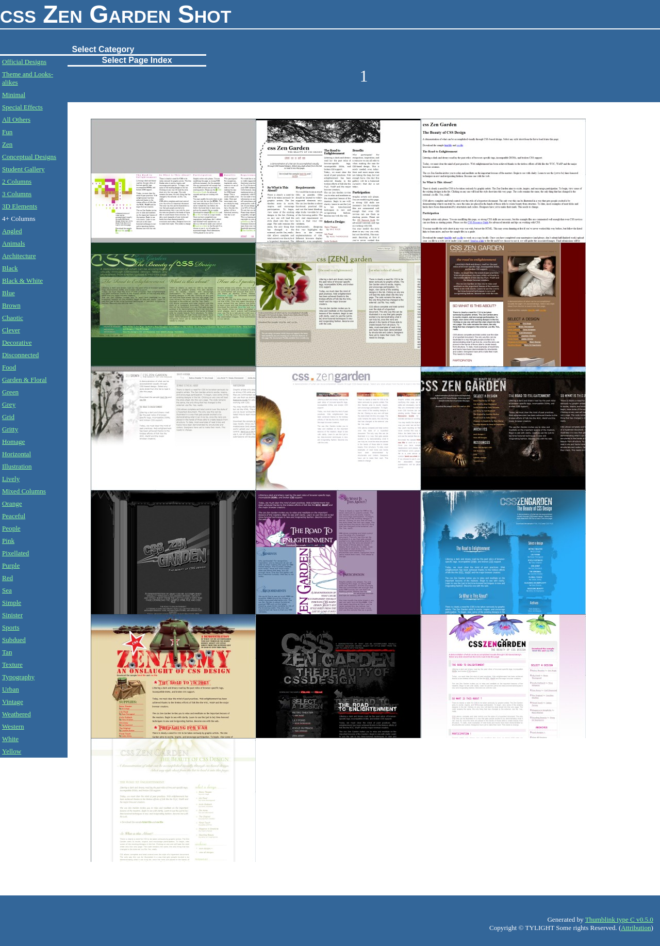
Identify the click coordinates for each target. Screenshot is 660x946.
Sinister (12, 615)
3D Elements (19, 206)
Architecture (19, 256)
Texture (12, 664)
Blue (8, 293)
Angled (12, 231)
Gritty (10, 429)
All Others (16, 119)
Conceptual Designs (29, 157)
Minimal (13, 95)
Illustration (17, 466)
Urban (10, 689)
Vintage (12, 702)
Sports (11, 627)
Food (9, 367)
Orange (12, 503)
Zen (7, 144)
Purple (11, 565)
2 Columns (16, 181)
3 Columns (16, 194)
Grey (8, 404)
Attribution (636, 928)
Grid (8, 417)
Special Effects (22, 107)
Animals (13, 243)
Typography (18, 677)
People (11, 528)
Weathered (16, 714)
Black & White (22, 280)
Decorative (17, 342)
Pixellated (15, 553)
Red (7, 578)
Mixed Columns (24, 491)
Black (10, 268)
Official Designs (24, 62)
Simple (11, 602)
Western (13, 726)
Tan (7, 652)
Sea (7, 590)
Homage (13, 441)
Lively (11, 479)
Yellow (11, 751)
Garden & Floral (24, 379)
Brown (11, 305)
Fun (7, 132)
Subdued (14, 640)
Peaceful (13, 516)
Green (10, 392)
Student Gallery (23, 169)
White (10, 739)
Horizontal (16, 454)
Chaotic (12, 318)
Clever (11, 330)
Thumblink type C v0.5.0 (619, 919)
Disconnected (20, 355)
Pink (8, 540)
